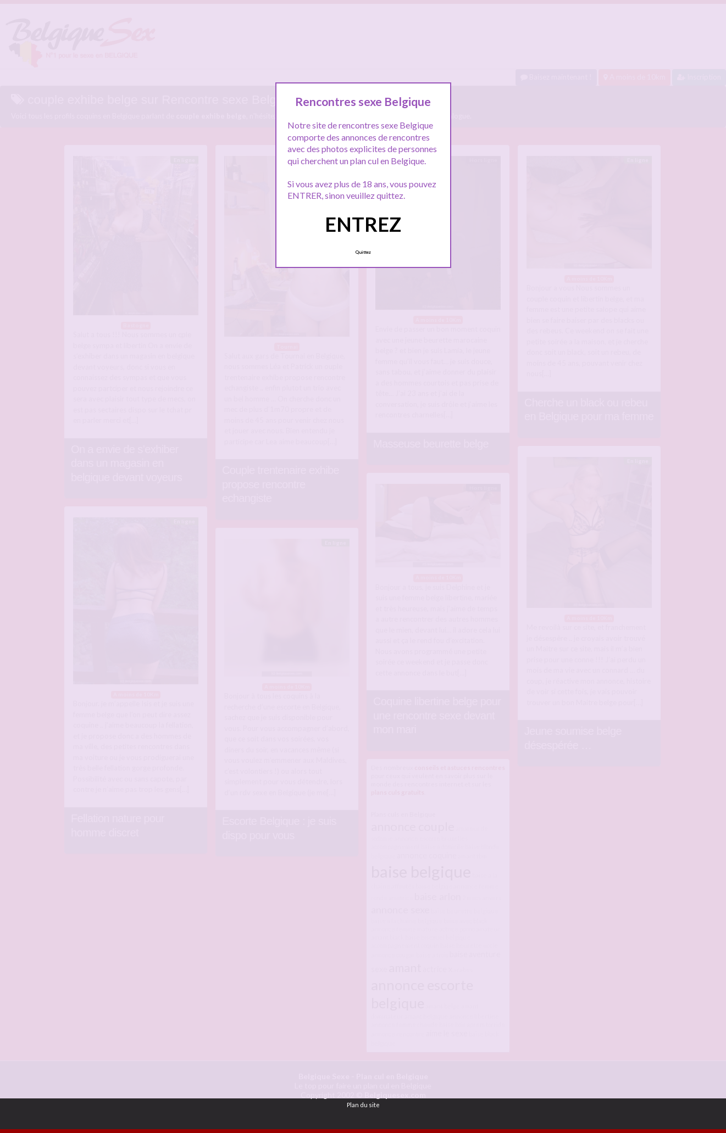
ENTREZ (363, 224)
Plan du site (363, 1104)
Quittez (363, 252)
